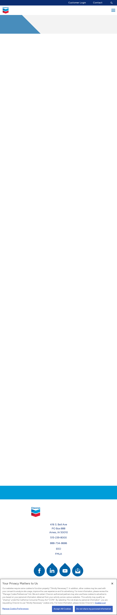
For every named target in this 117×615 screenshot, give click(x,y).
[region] (58, 597)
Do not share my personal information (93, 609)
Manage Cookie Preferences (15, 609)
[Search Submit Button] (111, 3)
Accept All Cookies (62, 609)
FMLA (58, 553)
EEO (58, 548)
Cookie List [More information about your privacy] (100, 603)
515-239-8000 (58, 537)
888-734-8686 (58, 543)
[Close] (112, 583)
